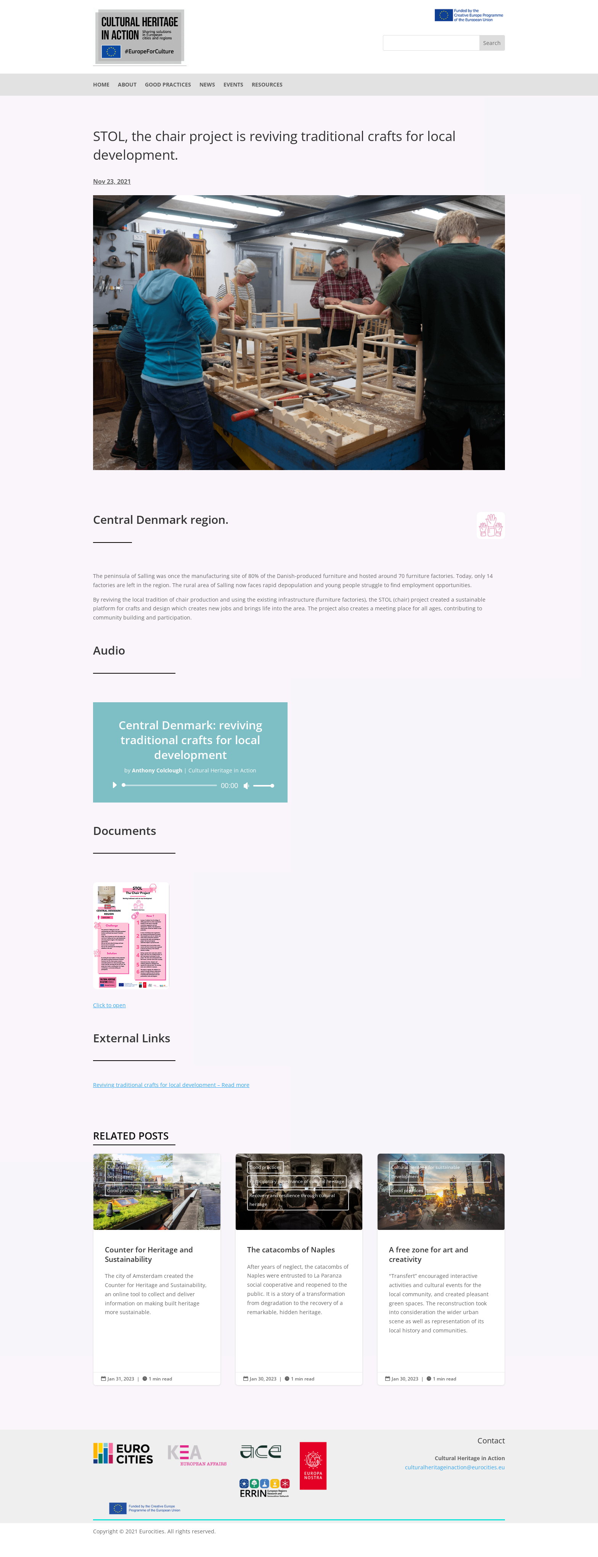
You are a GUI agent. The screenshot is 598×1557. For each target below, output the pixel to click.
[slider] (170, 785)
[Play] (114, 785)
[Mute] (246, 785)
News (207, 85)
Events (233, 85)
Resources (267, 85)
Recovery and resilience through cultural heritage (292, 1200)
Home (101, 85)
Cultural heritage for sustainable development (141, 1172)
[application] (190, 785)
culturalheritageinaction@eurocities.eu (455, 1467)
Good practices (168, 85)
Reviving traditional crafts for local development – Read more (171, 1084)
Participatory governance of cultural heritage (296, 1181)
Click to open (109, 1005)
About (127, 85)
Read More (126, 1349)
